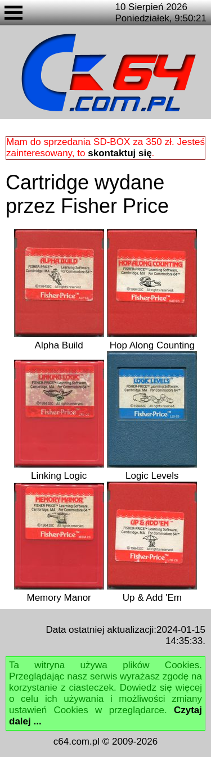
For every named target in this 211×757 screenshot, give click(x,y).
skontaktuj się (119, 153)
